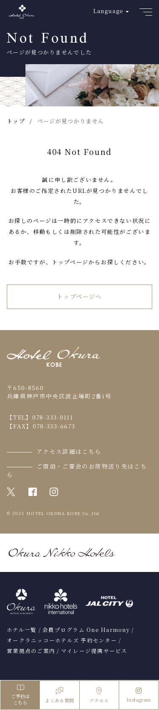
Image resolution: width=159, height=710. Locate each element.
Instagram (138, 695)
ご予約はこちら (20, 695)
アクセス (99, 695)
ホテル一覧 (21, 630)
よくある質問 (59, 695)
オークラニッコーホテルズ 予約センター (62, 640)
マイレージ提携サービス (94, 651)
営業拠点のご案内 (31, 651)
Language (108, 11)
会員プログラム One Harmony (86, 630)
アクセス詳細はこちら (69, 451)
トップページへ (79, 296)
